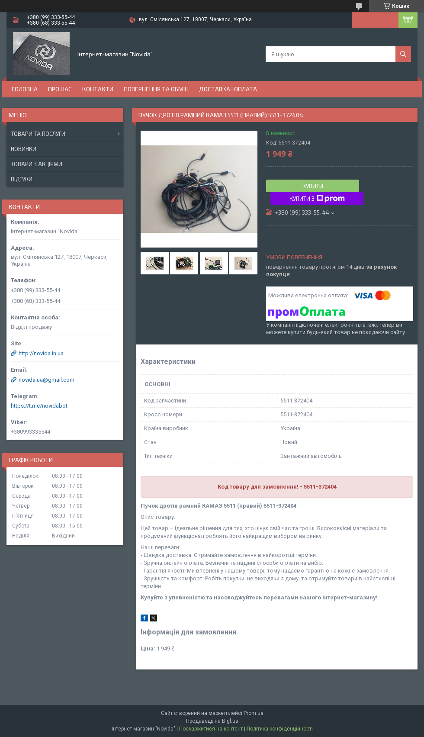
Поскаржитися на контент (211, 729)
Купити (312, 186)
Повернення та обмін (156, 89)
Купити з (317, 199)
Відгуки (21, 179)
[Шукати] (403, 54)
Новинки (23, 148)
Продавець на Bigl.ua (212, 721)
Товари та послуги (38, 133)
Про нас (60, 89)
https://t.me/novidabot (39, 405)
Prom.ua (253, 713)
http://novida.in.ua (41, 353)
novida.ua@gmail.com (46, 380)
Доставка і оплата (228, 89)
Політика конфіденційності (280, 729)
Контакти (97, 89)
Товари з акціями (36, 164)
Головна (25, 89)
